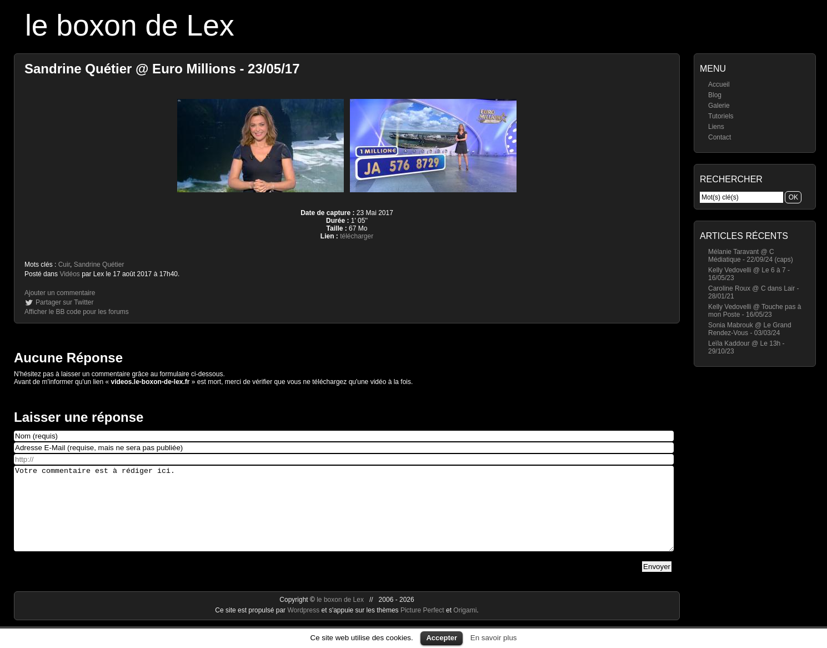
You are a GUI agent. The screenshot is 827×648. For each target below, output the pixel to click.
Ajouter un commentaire (59, 293)
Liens (716, 127)
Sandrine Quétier (99, 264)
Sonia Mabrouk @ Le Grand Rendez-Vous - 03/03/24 (749, 329)
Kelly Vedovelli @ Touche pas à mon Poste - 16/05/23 (754, 310)
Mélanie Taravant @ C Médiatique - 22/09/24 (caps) (750, 255)
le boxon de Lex (129, 25)
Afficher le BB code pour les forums (76, 312)
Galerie (719, 105)
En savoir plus (493, 638)
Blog (714, 95)
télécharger (356, 236)
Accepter (441, 638)
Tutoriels (721, 116)
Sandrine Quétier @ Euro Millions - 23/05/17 (162, 68)
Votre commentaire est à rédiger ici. (344, 517)
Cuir (64, 264)
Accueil (719, 84)
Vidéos (69, 274)
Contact (719, 137)
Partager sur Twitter (64, 302)
